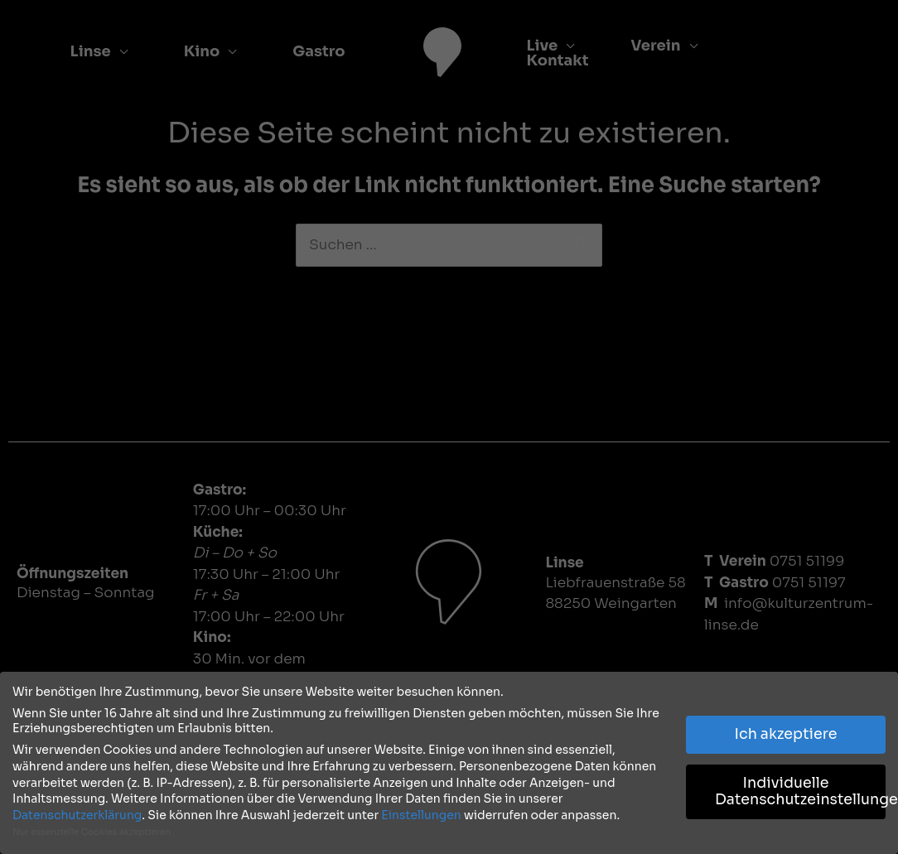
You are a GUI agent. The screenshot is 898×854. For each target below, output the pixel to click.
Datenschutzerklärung (77, 811)
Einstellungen (421, 811)
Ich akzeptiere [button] (786, 731)
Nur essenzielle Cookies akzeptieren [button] (91, 829)
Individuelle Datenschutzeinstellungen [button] (800, 788)
